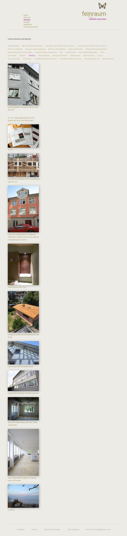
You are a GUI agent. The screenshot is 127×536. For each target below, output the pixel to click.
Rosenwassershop (29, 27)
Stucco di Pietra (14, 59)
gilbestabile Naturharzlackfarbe (20, 52)
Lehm (102, 52)
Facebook (20, 529)
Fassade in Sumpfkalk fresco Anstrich (60, 46)
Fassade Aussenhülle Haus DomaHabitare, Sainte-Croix (24, 179)
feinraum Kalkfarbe (15, 49)
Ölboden (22, 55)
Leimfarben (12, 55)
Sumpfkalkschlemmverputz (70, 59)
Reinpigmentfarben (60, 55)
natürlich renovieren (97, 19)
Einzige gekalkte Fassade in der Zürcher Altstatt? (23, 107)
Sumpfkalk (27, 59)
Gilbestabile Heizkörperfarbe (96, 49)
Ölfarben (32, 55)
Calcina (34, 529)
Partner (90, 17)
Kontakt (27, 22)
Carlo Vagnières (73, 529)
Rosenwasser (75, 55)
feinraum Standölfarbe (57, 49)
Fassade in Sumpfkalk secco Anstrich (92, 46)
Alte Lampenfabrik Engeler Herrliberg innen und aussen (23, 477)
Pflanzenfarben (44, 55)
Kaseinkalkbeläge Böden (88, 52)
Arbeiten (27, 20)
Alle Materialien (14, 46)
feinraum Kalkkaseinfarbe (35, 49)
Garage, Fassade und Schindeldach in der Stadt (23, 334)
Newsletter (28, 24)
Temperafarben (108, 59)
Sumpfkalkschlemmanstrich (45, 59)
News (26, 15)
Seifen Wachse (89, 55)
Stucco (100, 55)
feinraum (94, 13)
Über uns (27, 17)
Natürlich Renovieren (52, 529)
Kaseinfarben (71, 52)
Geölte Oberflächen (75, 49)
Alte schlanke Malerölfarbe (32, 46)
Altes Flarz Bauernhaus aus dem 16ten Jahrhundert (23, 422)
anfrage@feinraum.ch (101, 529)
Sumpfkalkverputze (91, 59)
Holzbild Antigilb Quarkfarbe (46, 52)
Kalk (61, 52)
